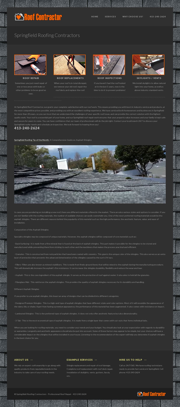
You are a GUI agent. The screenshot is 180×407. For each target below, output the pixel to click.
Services (110, 16)
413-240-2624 (158, 16)
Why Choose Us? (132, 16)
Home (94, 16)
